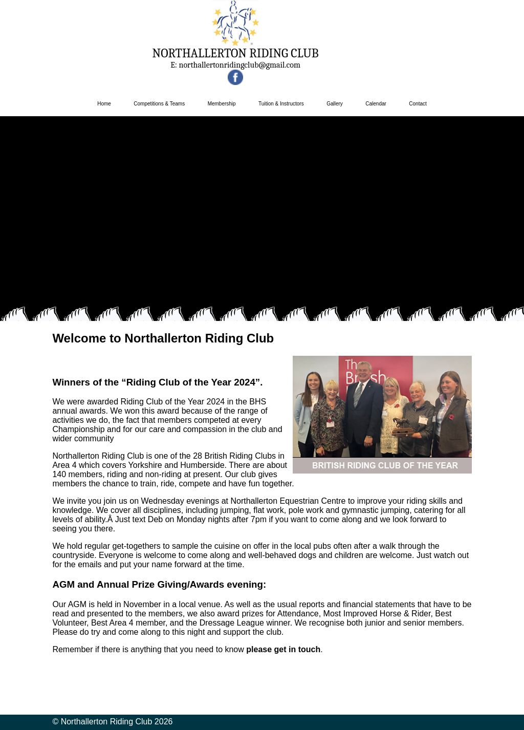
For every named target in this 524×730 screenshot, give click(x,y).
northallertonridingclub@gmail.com (239, 65)
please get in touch (283, 649)
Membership (222, 103)
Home (104, 103)
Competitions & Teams (159, 103)
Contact (417, 103)
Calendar (375, 103)
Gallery (334, 103)
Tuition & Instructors (281, 103)
